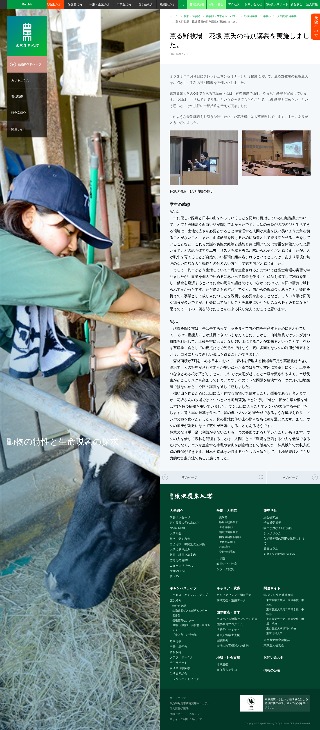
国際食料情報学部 (230, 537)
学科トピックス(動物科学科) (280, 16)
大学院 (220, 558)
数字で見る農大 (180, 539)
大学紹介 (176, 511)
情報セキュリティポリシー (186, 714)
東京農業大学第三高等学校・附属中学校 (285, 621)
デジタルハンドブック (184, 679)
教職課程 (224, 546)
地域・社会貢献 (228, 657)
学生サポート (178, 662)
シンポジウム (272, 533)
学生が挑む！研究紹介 (278, 528)
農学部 (223, 517)
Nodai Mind (177, 528)
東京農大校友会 (274, 645)
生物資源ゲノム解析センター (189, 610)
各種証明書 (196, 4)
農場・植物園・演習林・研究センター (191, 628)
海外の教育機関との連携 (232, 645)
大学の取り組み (180, 549)
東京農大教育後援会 (277, 640)
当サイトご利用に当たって (186, 719)
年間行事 (175, 641)
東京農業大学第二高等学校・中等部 (285, 612)
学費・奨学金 (178, 646)
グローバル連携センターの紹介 (236, 618)
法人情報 (312, 4)
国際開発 (222, 640)
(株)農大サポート (277, 4)
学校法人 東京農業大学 (279, 595)
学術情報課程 (227, 551)
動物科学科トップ (29, 64)
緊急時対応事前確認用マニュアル (190, 703)
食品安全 (296, 4)
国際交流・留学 (228, 612)
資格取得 (17, 96)
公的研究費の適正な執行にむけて (284, 541)
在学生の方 (145, 4)
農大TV (174, 576)
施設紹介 (175, 600)
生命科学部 (226, 527)
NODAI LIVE (178, 571)
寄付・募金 (216, 4)
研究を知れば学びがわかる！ (283, 554)
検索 (182, 4)
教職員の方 (167, 4)
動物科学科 (250, 16)
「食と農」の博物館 (184, 634)
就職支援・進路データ (231, 600)
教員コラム (271, 548)
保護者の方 (75, 4)
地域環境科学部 (228, 532)
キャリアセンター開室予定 (234, 595)
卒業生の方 (124, 4)
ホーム (174, 16)
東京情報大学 (274, 633)
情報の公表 (272, 670)
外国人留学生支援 (228, 635)
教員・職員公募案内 (183, 555)
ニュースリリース (181, 565)
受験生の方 (53, 4)
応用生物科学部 (228, 522)
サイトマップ (178, 698)
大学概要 (175, 533)
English (27, 4)
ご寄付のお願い (180, 560)
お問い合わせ (253, 4)
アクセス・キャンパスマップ (189, 595)
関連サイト (18, 129)
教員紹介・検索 (226, 564)
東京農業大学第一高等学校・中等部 (285, 603)
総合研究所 (271, 517)
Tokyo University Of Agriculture (273, 723)
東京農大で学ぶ (226, 669)
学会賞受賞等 (272, 522)
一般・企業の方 (99, 4)
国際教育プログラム (229, 624)
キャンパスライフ (183, 588)
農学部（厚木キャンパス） (222, 16)
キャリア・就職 (228, 588)
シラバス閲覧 (225, 569)
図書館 (176, 615)
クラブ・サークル (181, 657)
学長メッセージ (180, 517)
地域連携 (222, 664)
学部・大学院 (192, 16)
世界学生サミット (228, 629)
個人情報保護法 (179, 708)
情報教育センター (183, 620)
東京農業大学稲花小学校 (281, 628)
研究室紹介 (18, 112)
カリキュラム (20, 80)
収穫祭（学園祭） (181, 668)
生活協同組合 (178, 673)
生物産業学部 (227, 542)
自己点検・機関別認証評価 (187, 544)
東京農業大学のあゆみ (184, 522)
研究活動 (270, 511)
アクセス (234, 4)
